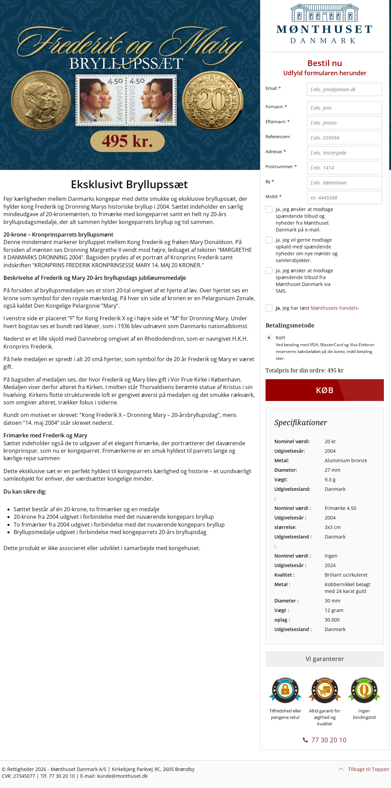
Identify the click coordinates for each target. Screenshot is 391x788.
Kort (325, 347)
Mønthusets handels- (335, 308)
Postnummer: (279, 166)
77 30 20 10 (324, 740)
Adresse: (274, 151)
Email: (273, 88)
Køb (325, 390)
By (268, 181)
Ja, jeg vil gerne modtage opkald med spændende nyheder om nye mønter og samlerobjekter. (307, 250)
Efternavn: (276, 121)
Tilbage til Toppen (364, 769)
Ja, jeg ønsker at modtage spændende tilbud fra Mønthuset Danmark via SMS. (304, 280)
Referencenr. (278, 136)
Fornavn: (275, 106)
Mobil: (272, 196)
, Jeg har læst (317, 308)
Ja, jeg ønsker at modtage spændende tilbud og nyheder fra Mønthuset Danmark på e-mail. (304, 219)
